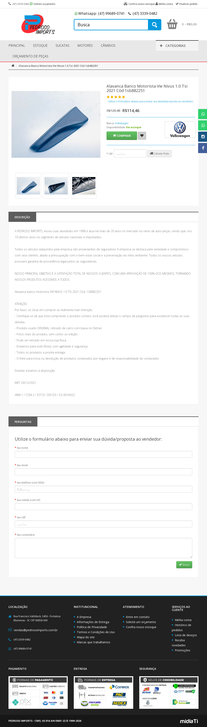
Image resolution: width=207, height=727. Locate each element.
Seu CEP (21, 517)
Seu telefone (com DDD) (30, 482)
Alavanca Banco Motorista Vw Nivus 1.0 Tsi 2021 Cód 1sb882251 (58, 66)
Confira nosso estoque (141, 627)
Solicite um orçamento (141, 622)
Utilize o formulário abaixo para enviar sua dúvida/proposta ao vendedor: (151, 101)
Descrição (22, 217)
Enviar (184, 564)
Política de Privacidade (92, 627)
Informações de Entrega (93, 622)
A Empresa (84, 617)
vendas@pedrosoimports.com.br (36, 630)
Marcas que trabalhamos (93, 642)
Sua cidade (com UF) (28, 500)
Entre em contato (138, 617)
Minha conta (183, 620)
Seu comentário (26, 535)
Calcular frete (159, 153)
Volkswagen (121, 123)
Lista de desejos (186, 635)
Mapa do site (86, 637)
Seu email (22, 465)
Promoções (182, 650)
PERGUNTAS (23, 422)
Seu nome (22, 448)
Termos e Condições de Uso (96, 632)
